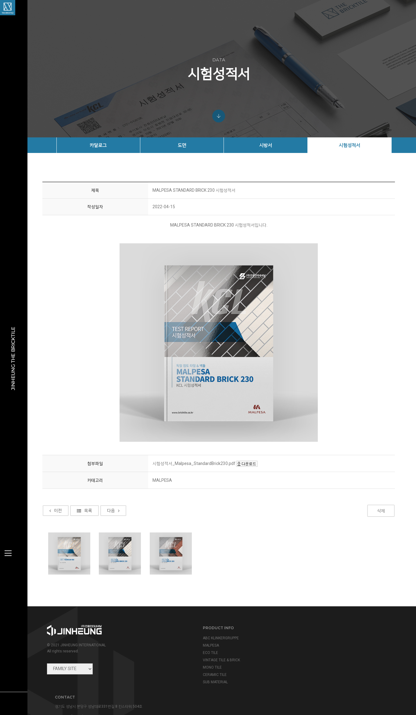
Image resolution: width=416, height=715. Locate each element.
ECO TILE (185, 655)
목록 (90, 513)
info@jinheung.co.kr (323, 657)
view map (302, 670)
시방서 (268, 145)
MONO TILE (187, 670)
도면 (187, 145)
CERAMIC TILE (189, 677)
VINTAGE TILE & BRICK (196, 663)
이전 (61, 513)
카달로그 (105, 145)
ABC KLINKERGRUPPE (195, 641)
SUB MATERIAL (190, 685)
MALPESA (186, 648)
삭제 (382, 513)
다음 (119, 513)
